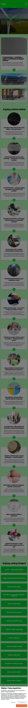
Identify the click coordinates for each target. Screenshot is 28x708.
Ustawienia (13, 702)
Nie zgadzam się (22, 702)
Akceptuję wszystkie (21, 705)
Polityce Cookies (5, 699)
